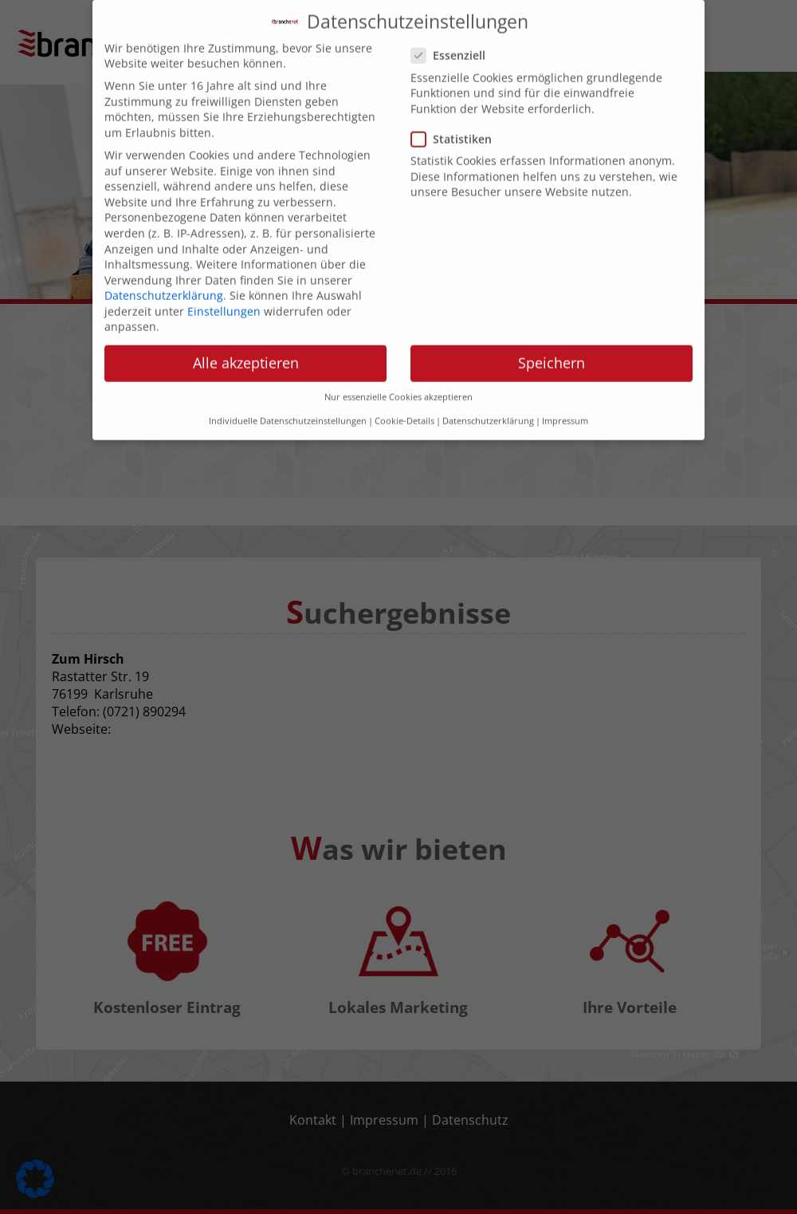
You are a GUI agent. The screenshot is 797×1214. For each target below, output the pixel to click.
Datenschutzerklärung (163, 280)
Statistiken (456, 124)
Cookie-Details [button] (404, 406)
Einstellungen (224, 296)
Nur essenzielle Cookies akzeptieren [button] (398, 382)
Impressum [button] (565, 406)
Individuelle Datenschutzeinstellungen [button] (288, 406)
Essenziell (453, 41)
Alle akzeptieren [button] (246, 348)
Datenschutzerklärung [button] (488, 406)
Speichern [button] (551, 348)
